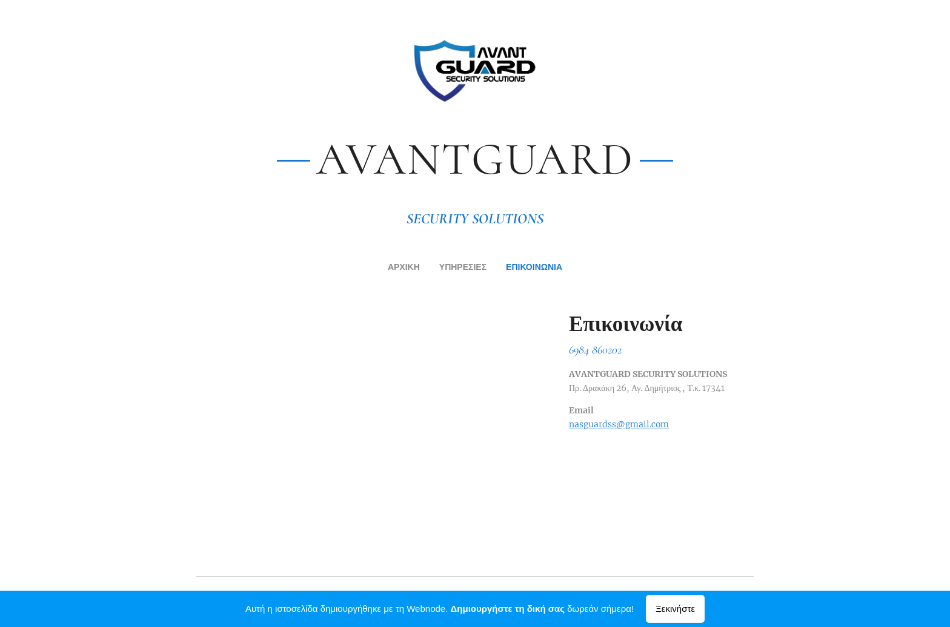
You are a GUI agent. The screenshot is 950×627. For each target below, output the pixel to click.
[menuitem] (395, 268)
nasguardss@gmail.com (619, 423)
